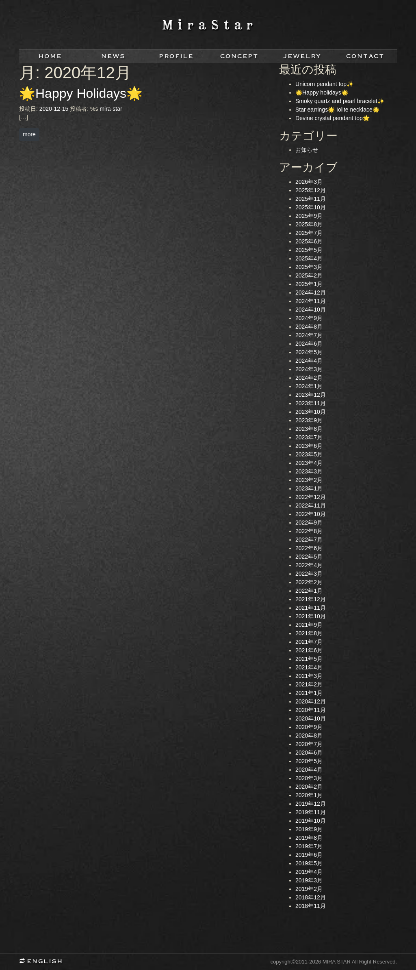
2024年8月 (309, 326)
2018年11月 (310, 906)
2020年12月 (310, 701)
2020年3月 (309, 778)
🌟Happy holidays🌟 (321, 92)
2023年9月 (309, 420)
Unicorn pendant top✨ (324, 84)
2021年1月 (309, 693)
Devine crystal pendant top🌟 (332, 118)
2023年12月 (310, 394)
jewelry (302, 56)
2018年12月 (310, 897)
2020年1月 (309, 795)
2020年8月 (309, 735)
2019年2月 (309, 889)
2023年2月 (309, 480)
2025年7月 (309, 233)
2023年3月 (309, 471)
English (43, 962)
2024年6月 (309, 343)
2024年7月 (309, 335)
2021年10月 (310, 616)
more (29, 134)
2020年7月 (309, 744)
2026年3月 (309, 182)
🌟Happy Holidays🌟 (81, 93)
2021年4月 (309, 667)
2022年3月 (309, 573)
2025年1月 (309, 284)
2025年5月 (309, 250)
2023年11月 (310, 403)
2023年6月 (309, 446)
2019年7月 (309, 846)
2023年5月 (309, 454)
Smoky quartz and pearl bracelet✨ (339, 101)
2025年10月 (310, 207)
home (50, 56)
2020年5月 (309, 761)
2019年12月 (310, 803)
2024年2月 (309, 377)
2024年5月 (309, 352)
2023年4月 (309, 463)
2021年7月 (309, 642)
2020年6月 (309, 752)
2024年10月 (310, 309)
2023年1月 (309, 488)
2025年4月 (309, 258)
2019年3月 (309, 880)
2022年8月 (309, 531)
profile (176, 56)
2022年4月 (309, 565)
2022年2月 (309, 582)
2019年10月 (310, 820)
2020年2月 (309, 786)
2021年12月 (310, 599)
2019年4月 (309, 872)
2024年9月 (309, 318)
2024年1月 (309, 386)
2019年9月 (309, 829)
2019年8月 (309, 838)
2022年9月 (309, 522)
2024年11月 (310, 301)
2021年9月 (309, 625)
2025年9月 (309, 216)
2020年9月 (309, 727)
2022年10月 (310, 514)
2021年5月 (309, 659)
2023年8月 (309, 429)
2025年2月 (309, 275)
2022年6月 (309, 548)
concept (239, 56)
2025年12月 (310, 190)
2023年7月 (309, 437)
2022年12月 (310, 497)
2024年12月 (310, 292)
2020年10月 (310, 718)
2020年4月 (309, 769)
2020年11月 (310, 710)
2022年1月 (309, 590)
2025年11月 (310, 199)
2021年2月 (309, 684)
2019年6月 (309, 855)
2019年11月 (310, 812)
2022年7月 (309, 539)
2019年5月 (309, 863)
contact (365, 56)
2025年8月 (309, 224)
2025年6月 (309, 241)
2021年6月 (309, 650)
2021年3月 (309, 676)
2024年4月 (309, 360)
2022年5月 (309, 556)
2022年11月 (310, 505)
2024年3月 (309, 369)
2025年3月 (309, 267)
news (113, 56)
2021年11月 (310, 607)
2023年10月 (310, 412)
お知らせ (306, 149)
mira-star (111, 108)
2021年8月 (309, 633)
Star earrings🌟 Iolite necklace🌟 (337, 109)
